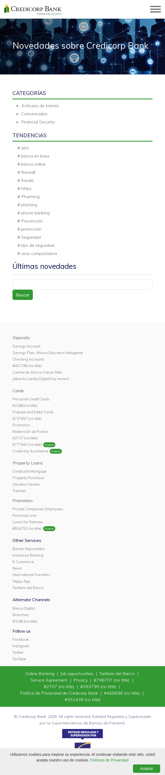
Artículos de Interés (40, 105)
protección (31, 229)
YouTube (19, 659)
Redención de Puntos (30, 431)
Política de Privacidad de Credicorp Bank (59, 693)
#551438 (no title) (83, 699)
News (17, 568)
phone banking (35, 212)
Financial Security (38, 122)
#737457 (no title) (27, 418)
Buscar (22, 294)
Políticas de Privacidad (109, 760)
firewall (28, 172)
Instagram (20, 646)
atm (25, 148)
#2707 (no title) (59, 686)
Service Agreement (49, 680)
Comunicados (34, 113)
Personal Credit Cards (30, 399)
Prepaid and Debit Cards (33, 412)
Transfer (19, 491)
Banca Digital (23, 608)
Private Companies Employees (37, 509)
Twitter (18, 652)
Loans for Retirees (27, 522)
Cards (18, 390)
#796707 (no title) (112, 680)
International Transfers (31, 575)
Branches (20, 615)
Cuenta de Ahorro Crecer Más (37, 372)
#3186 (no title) (24, 621)
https (26, 188)
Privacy (81, 680)
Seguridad (31, 237)
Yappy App (21, 581)
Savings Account (26, 346)
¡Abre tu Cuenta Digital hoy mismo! (40, 379)
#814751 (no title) (27, 528)
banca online (33, 164)
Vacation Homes (26, 484)
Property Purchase (28, 478)
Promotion (21, 425)
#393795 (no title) (99, 686)
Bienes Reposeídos (28, 549)
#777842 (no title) (27, 444)
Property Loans (27, 463)
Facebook (20, 639)
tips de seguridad (37, 245)
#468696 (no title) (122, 693)
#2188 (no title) (24, 405)
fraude (27, 180)
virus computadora (39, 253)
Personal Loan (24, 515)
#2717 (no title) (24, 438)
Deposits (21, 337)
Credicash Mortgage (29, 471)
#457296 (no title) (27, 366)
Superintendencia (66, 723)
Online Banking (40, 673)
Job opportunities (77, 673)
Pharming (30, 196)
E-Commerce (23, 562)
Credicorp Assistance (30, 451)
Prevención (32, 221)
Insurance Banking (27, 555)
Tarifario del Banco (28, 588)
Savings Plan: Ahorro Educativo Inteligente (47, 353)
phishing (29, 204)
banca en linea (35, 156)
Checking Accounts (28, 359)
